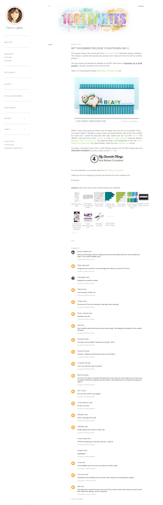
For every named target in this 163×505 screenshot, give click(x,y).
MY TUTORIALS (9, 72)
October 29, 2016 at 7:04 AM (86, 259)
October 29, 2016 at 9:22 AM (85, 283)
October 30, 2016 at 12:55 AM (86, 420)
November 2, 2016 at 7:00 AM (86, 480)
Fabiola (80, 289)
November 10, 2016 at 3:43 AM (86, 494)
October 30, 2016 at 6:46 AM (86, 444)
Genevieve (81, 339)
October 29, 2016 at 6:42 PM (85, 396)
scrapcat (80, 450)
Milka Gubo (81, 265)
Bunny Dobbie (82, 251)
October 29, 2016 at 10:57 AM (86, 295)
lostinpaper (81, 277)
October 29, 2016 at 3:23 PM (85, 345)
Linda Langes (82, 438)
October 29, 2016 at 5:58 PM (85, 369)
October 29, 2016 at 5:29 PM (85, 357)
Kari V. (79, 391)
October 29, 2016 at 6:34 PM (85, 385)
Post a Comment (77, 499)
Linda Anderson (83, 403)
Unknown (80, 474)
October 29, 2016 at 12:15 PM (85, 307)
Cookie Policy (9, 145)
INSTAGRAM (8, 54)
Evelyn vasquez (82, 313)
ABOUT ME (8, 42)
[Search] (141, 6)
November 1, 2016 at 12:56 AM (86, 468)
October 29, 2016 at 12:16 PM (85, 319)
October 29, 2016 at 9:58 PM (85, 408)
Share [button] (50, 44)
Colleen (80, 301)
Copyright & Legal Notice (13, 148)
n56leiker (80, 414)
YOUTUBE (8, 57)
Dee (78, 325)
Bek (78, 486)
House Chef (81, 351)
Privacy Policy (9, 141)
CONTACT (7, 84)
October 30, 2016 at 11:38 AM (86, 456)
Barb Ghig (81, 375)
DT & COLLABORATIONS (13, 96)
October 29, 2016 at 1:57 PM (85, 333)
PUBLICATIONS (9, 108)
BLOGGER (8, 61)
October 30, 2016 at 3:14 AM (85, 432)
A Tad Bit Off (82, 363)
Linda (79, 462)
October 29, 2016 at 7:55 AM (85, 271)
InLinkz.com (74, 232)
